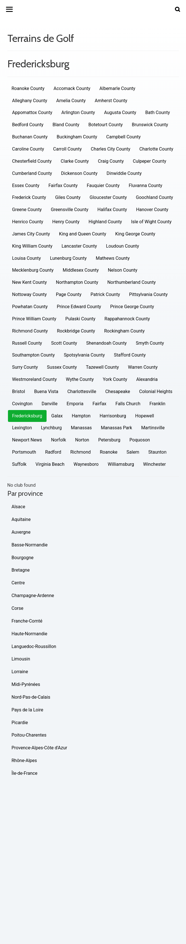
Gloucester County (108, 197)
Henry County (66, 221)
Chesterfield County (32, 161)
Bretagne (21, 570)
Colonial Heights (155, 391)
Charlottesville (81, 391)
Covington (22, 403)
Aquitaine (21, 519)
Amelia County (70, 100)
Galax (57, 416)
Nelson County (122, 270)
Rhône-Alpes (24, 760)
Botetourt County (105, 124)
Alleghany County (29, 100)
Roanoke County (28, 88)
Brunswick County (150, 124)
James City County (31, 234)
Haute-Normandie (29, 633)
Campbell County (123, 137)
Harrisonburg (113, 416)
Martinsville (153, 427)
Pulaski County (80, 318)
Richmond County (30, 331)
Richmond (80, 452)
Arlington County (78, 112)
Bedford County (27, 124)
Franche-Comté (27, 621)
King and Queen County (82, 234)
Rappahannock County (127, 318)
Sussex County (62, 367)
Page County (68, 294)
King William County (32, 246)
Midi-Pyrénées (26, 684)
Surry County (25, 367)
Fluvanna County (145, 185)
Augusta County (120, 112)
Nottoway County (29, 294)
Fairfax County (63, 185)
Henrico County (27, 221)
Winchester (154, 464)
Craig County (111, 161)
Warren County (143, 367)
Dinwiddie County (124, 173)
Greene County (27, 209)
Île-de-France (24, 773)
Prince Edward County (79, 306)
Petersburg (109, 440)
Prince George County (132, 306)
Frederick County (29, 197)
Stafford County (130, 355)
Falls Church (128, 403)
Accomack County (72, 88)
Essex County (25, 185)
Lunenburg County (68, 258)
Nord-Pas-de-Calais (31, 697)
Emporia (74, 403)
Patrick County (105, 294)
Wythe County (80, 379)
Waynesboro (86, 464)
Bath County (157, 112)
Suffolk (19, 464)
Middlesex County (81, 270)
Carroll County (67, 149)
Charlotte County (156, 149)
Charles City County (110, 149)
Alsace (18, 506)
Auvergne (21, 532)
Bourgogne (23, 557)
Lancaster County (79, 246)
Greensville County (69, 209)
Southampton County (33, 355)
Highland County (105, 221)
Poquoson (139, 440)
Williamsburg (121, 464)
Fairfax (99, 403)
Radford (53, 452)
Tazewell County (102, 367)
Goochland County (154, 197)
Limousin (21, 659)
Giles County (67, 197)
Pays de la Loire (27, 710)
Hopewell (144, 416)
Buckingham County (77, 137)
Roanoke (108, 452)
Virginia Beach (49, 464)
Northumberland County (131, 282)
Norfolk (58, 440)
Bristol (18, 391)
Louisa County (26, 258)
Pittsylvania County (148, 294)
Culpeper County (149, 161)
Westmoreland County (34, 379)
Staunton (157, 452)
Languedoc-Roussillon (34, 646)
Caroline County (28, 149)
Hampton (81, 416)
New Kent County (29, 282)
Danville (49, 403)
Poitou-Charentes (29, 735)
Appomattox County (32, 112)
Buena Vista (46, 391)
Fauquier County (103, 185)
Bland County (66, 124)
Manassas (81, 427)
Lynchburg (51, 427)
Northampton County (77, 282)
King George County (135, 234)
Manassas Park (116, 427)
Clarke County (75, 161)
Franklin (157, 403)
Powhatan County (30, 306)
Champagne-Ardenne (33, 595)
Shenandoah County (106, 343)
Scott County (64, 343)
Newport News (27, 440)
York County (115, 379)
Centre (18, 582)
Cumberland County (32, 173)
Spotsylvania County (84, 355)
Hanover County (152, 209)
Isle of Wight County (151, 221)
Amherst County (111, 100)
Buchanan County (30, 137)
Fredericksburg (27, 416)
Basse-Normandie (30, 545)
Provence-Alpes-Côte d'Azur (39, 747)
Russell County (27, 343)
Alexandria (147, 379)
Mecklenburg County (33, 270)
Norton (82, 440)
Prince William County (34, 318)
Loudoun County (122, 246)
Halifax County (112, 209)
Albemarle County (117, 88)
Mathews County (112, 258)
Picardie (20, 722)
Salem (133, 452)
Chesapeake (117, 391)
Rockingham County (124, 331)
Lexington (22, 427)
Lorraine (20, 671)
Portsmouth (24, 452)
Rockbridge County (76, 331)
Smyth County (150, 343)
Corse (18, 608)
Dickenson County (79, 173)
